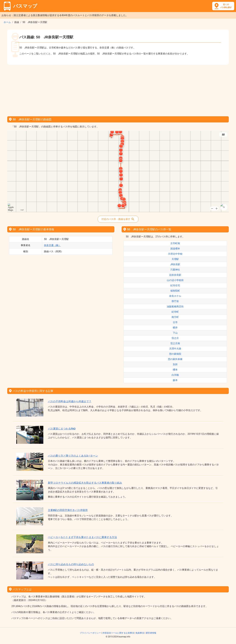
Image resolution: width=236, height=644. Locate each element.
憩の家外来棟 (175, 359)
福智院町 (175, 290)
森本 (175, 380)
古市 (175, 322)
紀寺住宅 (175, 285)
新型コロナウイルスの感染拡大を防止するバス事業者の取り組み (85, 482)
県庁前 (175, 301)
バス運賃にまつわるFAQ (62, 428)
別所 (175, 364)
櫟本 (175, 369)
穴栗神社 (175, 269)
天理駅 (175, 259)
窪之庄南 (175, 343)
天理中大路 (175, 348)
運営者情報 (151, 633)
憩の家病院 (175, 353)
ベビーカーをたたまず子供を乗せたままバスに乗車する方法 (82, 537)
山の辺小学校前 (175, 280)
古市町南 (175, 243)
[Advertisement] (118, 89)
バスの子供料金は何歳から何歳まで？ (69, 401)
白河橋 (175, 375)
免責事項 (140, 633)
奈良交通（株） (52, 245)
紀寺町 (175, 311)
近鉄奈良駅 (175, 274)
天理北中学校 (175, 253)
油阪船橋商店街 (175, 306)
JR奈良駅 (175, 264)
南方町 (175, 317)
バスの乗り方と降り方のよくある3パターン (73, 455)
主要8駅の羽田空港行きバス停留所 (68, 510)
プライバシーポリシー (90, 633)
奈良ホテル (175, 296)
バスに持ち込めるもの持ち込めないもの (71, 564)
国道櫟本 (175, 248)
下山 (175, 332)
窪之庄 (175, 338)
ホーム (7, 22)
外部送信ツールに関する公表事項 (118, 633)
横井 (175, 327)
